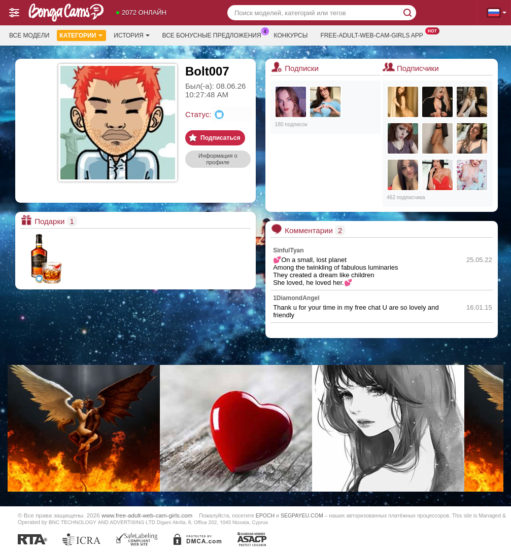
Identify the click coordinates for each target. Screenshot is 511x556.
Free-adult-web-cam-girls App (374, 34)
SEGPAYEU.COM (302, 515)
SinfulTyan (288, 250)
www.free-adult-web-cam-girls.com (146, 515)
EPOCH (265, 515)
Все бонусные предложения (214, 34)
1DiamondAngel (296, 298)
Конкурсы (291, 35)
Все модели (29, 35)
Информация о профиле (217, 159)
